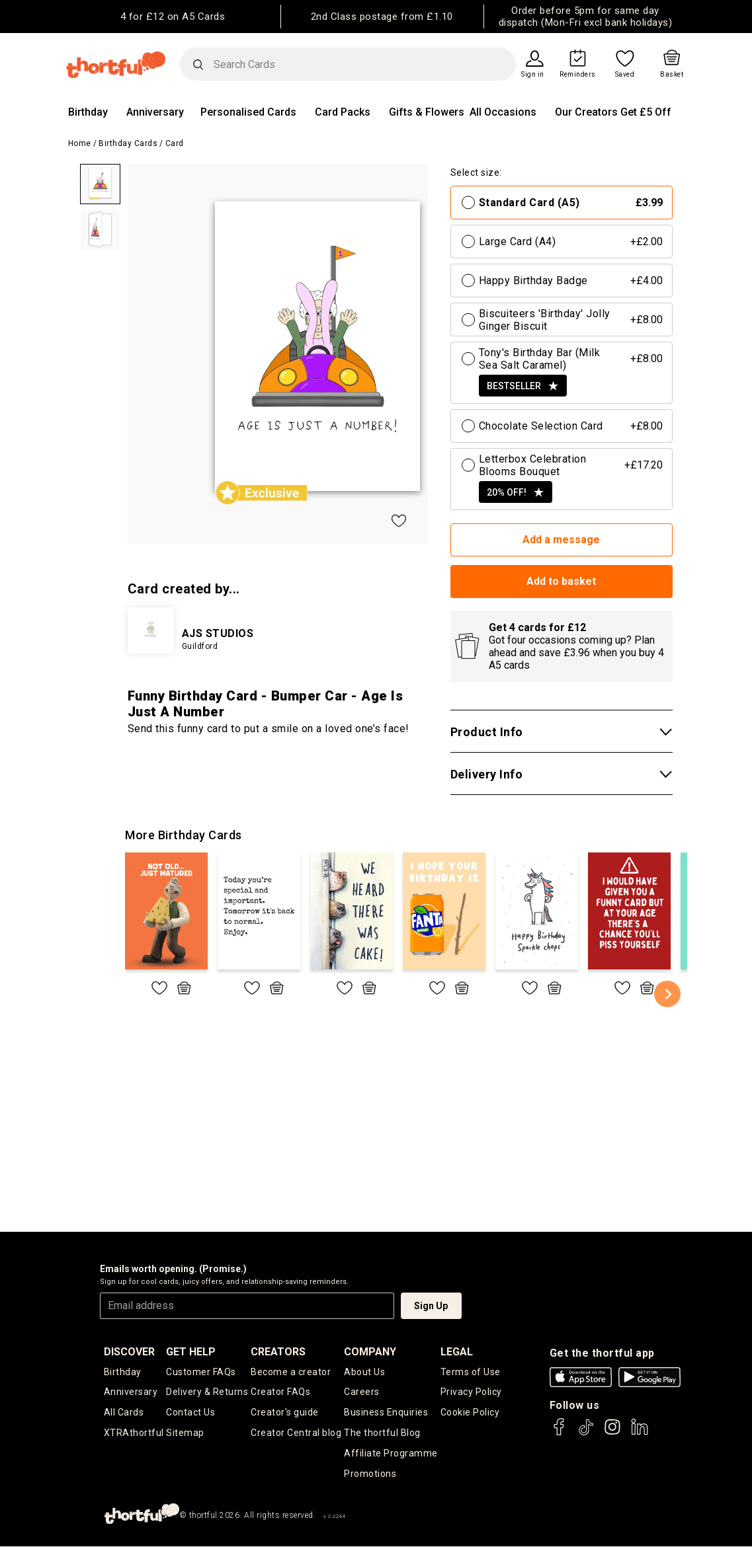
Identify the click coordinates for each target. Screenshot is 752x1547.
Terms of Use (470, 1372)
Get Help (191, 1351)
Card (174, 143)
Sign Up (431, 1306)
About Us (364, 1372)
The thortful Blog (382, 1433)
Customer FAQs (201, 1372)
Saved (625, 74)
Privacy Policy (471, 1392)
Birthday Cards (128, 143)
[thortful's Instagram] (612, 1433)
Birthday (88, 112)
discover (129, 1351)
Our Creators (586, 112)
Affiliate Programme (391, 1454)
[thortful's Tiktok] (586, 1433)
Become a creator (291, 1372)
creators (278, 1351)
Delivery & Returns (207, 1392)
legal (456, 1351)
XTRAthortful (134, 1433)
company (370, 1351)
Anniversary (155, 112)
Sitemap (185, 1433)
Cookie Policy (470, 1413)
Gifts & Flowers (426, 112)
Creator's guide (285, 1413)
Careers (362, 1392)
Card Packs (342, 112)
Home (79, 143)
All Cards (124, 1413)
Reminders (578, 74)
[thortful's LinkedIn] (639, 1433)
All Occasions (503, 112)
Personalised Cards (248, 112)
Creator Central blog (296, 1433)
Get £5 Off (645, 112)
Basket (671, 74)
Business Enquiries (386, 1413)
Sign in (532, 74)
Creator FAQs (280, 1392)
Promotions (370, 1474)
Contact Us (190, 1413)
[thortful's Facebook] (559, 1433)
